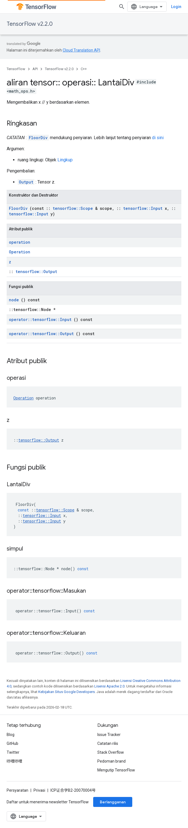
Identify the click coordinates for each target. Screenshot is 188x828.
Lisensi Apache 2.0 (109, 686)
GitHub (12, 743)
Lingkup (65, 159)
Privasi (39, 790)
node (14, 299)
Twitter (13, 752)
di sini (158, 137)
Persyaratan (17, 790)
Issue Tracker (109, 734)
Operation (19, 251)
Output (26, 182)
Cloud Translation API (81, 50)
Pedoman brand (111, 761)
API (35, 69)
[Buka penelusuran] (121, 6)
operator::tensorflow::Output (41, 333)
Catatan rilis (107, 743)
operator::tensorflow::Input (40, 319)
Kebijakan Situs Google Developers (66, 692)
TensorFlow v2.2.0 (30, 24)
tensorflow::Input (142, 208)
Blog (10, 734)
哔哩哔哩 (14, 761)
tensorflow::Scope (73, 208)
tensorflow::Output (36, 271)
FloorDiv (38, 137)
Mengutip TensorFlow (116, 770)
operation (19, 242)
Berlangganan (113, 801)
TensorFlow (16, 69)
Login (176, 6)
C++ (84, 69)
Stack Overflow (110, 752)
